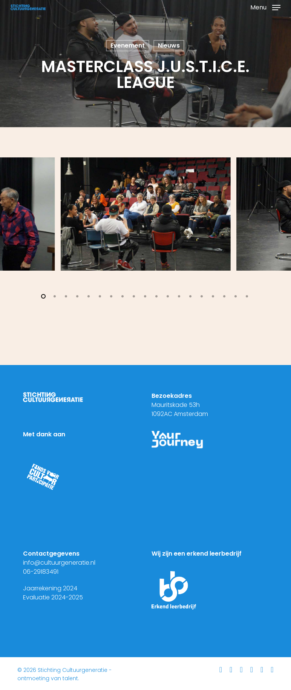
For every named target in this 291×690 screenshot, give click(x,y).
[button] (265, 6)
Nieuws (169, 45)
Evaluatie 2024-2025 (53, 597)
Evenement (127, 45)
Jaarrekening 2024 (50, 588)
